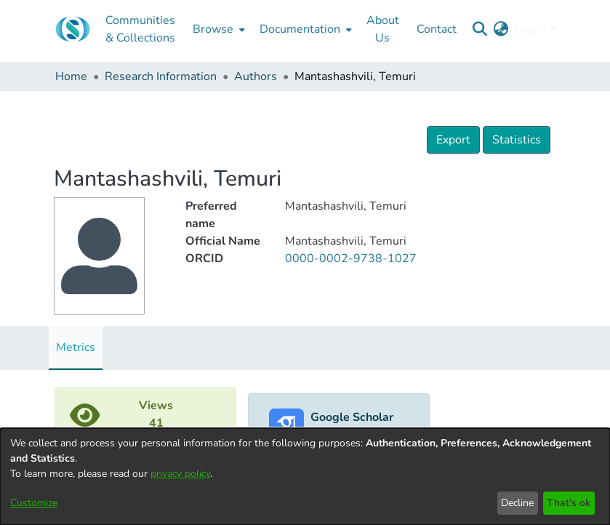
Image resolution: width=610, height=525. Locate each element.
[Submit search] (480, 29)
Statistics (516, 140)
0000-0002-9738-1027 (351, 258)
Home (71, 76)
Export (453, 140)
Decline (517, 503)
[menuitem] (217, 29)
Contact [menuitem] (437, 29)
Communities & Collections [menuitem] (140, 29)
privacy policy (180, 474)
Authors (255, 76)
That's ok (568, 503)
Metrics (75, 347)
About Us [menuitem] (382, 29)
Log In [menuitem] (531, 29)
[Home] (73, 29)
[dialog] (305, 476)
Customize (33, 503)
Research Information (161, 76)
